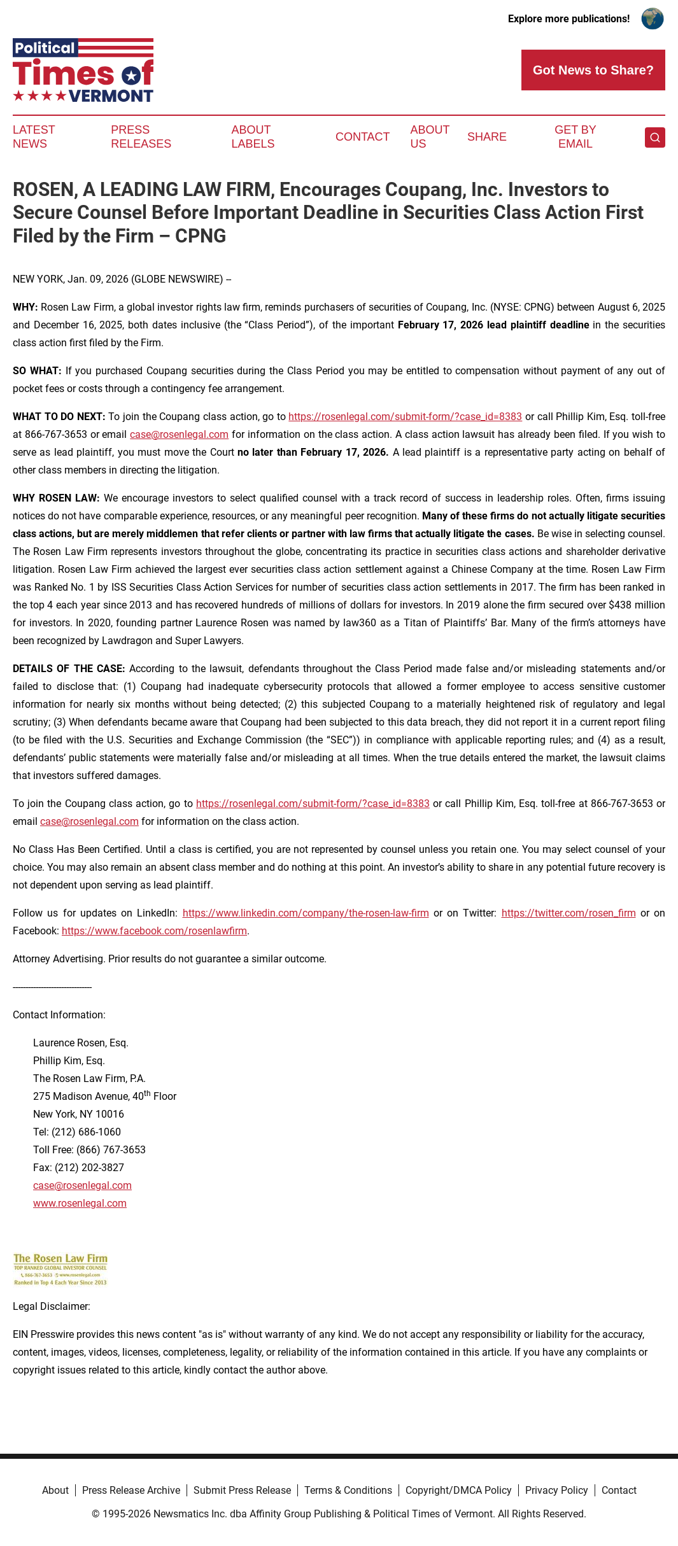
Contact (362, 136)
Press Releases (141, 136)
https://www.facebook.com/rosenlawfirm (154, 931)
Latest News (34, 136)
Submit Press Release (242, 1490)
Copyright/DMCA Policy (459, 1490)
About (55, 1490)
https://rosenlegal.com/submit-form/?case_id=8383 (405, 417)
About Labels (252, 136)
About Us (430, 136)
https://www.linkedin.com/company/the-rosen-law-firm (306, 913)
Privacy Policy (556, 1490)
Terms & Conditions (348, 1490)
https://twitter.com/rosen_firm (569, 913)
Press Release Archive (131, 1490)
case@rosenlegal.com (179, 434)
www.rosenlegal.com (80, 1203)
